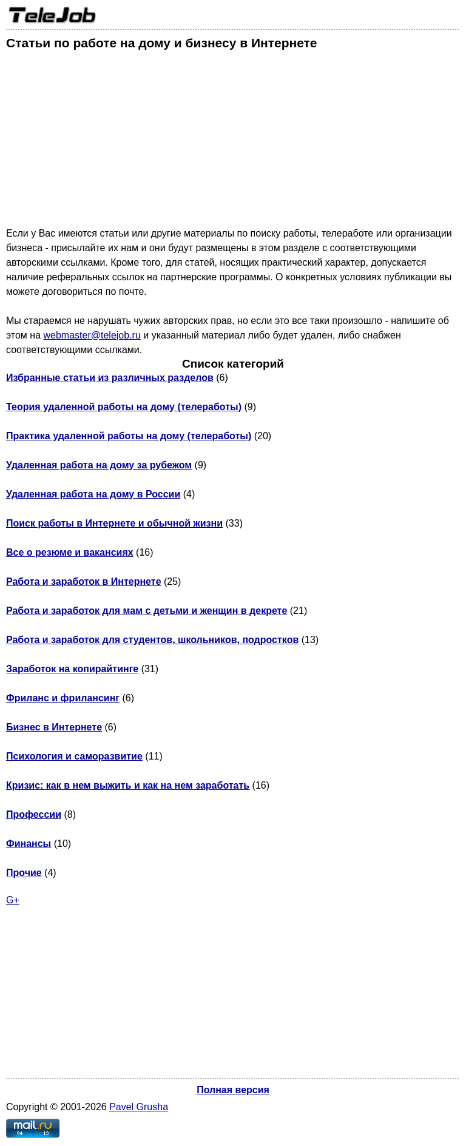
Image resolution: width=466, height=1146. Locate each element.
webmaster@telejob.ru (91, 335)
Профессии (33, 814)
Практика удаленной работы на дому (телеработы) (128, 436)
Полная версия (233, 1090)
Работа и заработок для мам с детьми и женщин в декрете (146, 610)
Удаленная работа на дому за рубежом (99, 465)
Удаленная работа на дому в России (93, 494)
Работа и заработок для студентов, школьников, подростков (152, 640)
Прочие (24, 873)
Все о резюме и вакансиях (69, 552)
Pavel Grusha (138, 1107)
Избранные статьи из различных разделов (110, 377)
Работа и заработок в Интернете (83, 581)
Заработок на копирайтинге (72, 669)
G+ (12, 900)
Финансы (28, 843)
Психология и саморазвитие (74, 756)
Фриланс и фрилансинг (63, 698)
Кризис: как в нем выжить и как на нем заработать (127, 785)
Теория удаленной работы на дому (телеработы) (123, 407)
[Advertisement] (233, 141)
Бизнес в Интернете (54, 727)
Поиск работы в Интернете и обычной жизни (114, 523)
